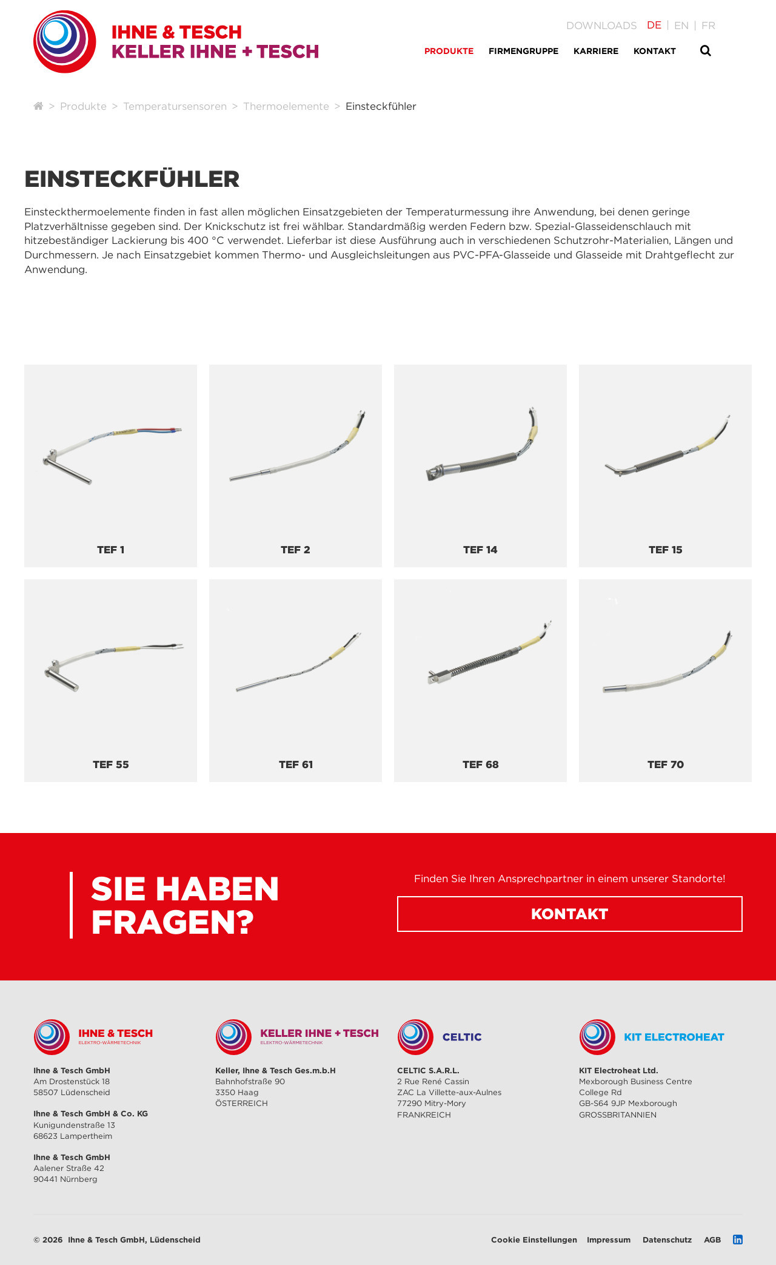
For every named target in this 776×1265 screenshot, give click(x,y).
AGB (712, 1239)
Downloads (601, 25)
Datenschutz (667, 1239)
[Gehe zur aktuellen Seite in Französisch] (708, 25)
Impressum (608, 1239)
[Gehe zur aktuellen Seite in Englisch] (681, 25)
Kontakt (570, 914)
